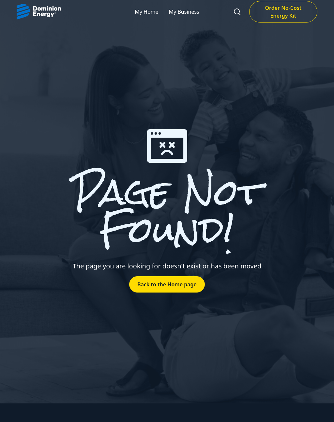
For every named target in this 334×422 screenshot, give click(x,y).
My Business (184, 11)
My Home (146, 11)
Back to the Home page (167, 284)
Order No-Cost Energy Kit (283, 11)
